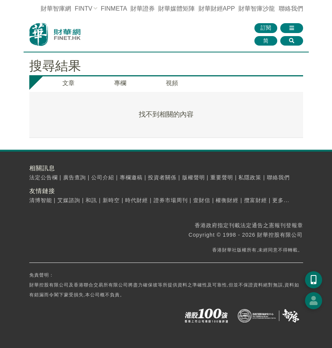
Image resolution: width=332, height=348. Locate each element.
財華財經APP (217, 8)
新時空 (111, 200)
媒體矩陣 (176, 8)
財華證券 (142, 8)
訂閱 (266, 28)
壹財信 (201, 200)
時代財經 (136, 200)
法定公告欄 (43, 177)
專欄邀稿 (131, 177)
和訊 (91, 200)
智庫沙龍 (256, 8)
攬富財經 (255, 200)
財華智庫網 (56, 8)
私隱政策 (249, 177)
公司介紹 (102, 177)
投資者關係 (162, 177)
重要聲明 (221, 177)
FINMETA (114, 8)
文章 (68, 83)
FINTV (83, 8)
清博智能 (40, 200)
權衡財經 (227, 200)
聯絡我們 (291, 8)
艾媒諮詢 (68, 200)
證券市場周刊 (171, 200)
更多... (280, 200)
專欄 (120, 83)
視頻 (172, 83)
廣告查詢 (74, 177)
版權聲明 (193, 177)
